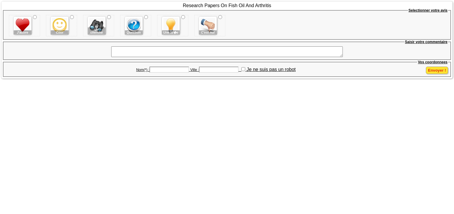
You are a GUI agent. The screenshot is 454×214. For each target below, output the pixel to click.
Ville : (194, 72)
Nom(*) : (142, 72)
